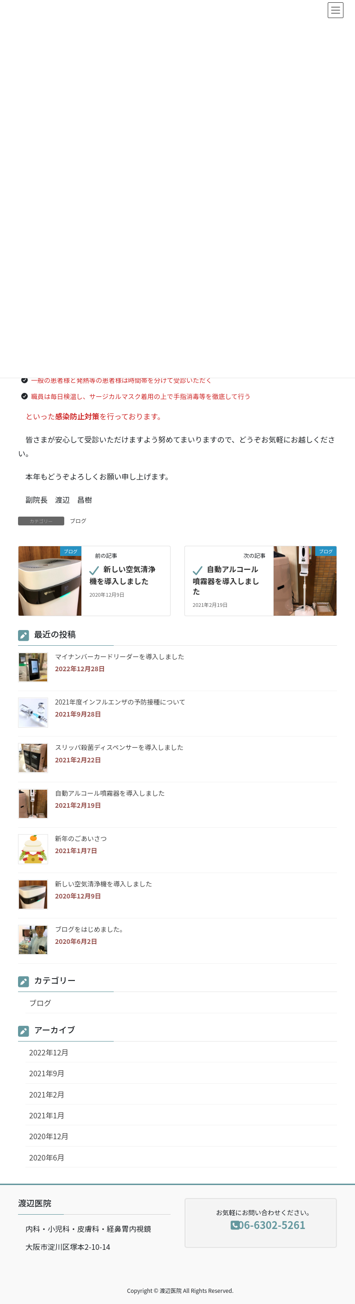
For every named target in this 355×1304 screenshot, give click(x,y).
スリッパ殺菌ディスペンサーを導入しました (119, 747)
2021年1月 (46, 1115)
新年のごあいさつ (81, 838)
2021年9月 (46, 1073)
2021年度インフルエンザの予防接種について (120, 701)
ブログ (78, 520)
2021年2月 (46, 1094)
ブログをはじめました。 (90, 929)
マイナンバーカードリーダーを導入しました (119, 656)
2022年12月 (48, 1052)
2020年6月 (46, 1157)
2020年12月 (48, 1136)
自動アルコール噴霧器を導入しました (226, 580)
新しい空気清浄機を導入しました (122, 574)
